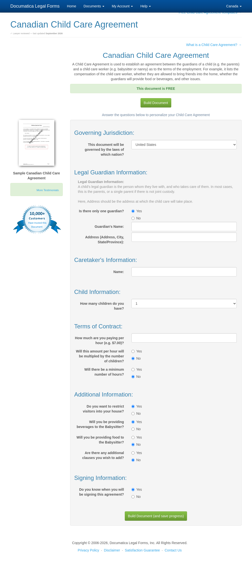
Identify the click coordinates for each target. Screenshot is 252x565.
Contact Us (173, 550)
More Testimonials (48, 190)
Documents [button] (93, 6)
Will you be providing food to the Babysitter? (100, 439)
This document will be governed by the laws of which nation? (104, 149)
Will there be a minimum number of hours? (104, 371)
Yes (136, 211)
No (136, 218)
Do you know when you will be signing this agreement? (101, 492)
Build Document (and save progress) (156, 516)
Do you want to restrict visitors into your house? (103, 408)
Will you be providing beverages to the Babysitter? (100, 424)
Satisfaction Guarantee (142, 550)
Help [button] (145, 6)
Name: (118, 272)
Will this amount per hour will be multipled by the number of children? (100, 356)
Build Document (156, 103)
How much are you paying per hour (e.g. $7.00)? (99, 340)
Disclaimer (112, 550)
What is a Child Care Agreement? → (214, 45)
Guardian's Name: (109, 227)
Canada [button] (234, 6)
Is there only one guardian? (101, 211)
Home (71, 6)
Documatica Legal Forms (35, 6)
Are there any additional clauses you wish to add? (103, 455)
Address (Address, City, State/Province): (104, 239)
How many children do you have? (102, 306)
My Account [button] (122, 6)
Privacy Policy (88, 550)
